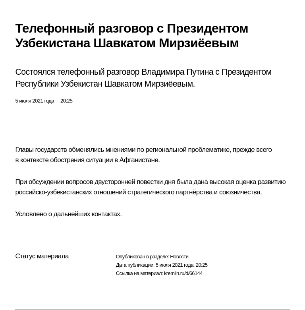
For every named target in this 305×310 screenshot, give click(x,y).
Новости (179, 257)
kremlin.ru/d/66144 (183, 273)
